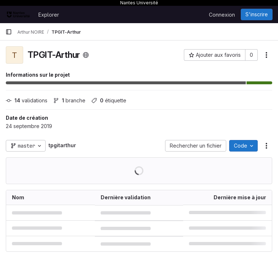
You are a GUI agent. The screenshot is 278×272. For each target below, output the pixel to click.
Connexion (222, 15)
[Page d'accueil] (18, 14)
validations (26, 100)
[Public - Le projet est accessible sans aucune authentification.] (86, 55)
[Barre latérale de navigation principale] (8, 32)
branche (69, 100)
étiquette (108, 100)
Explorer (48, 15)
